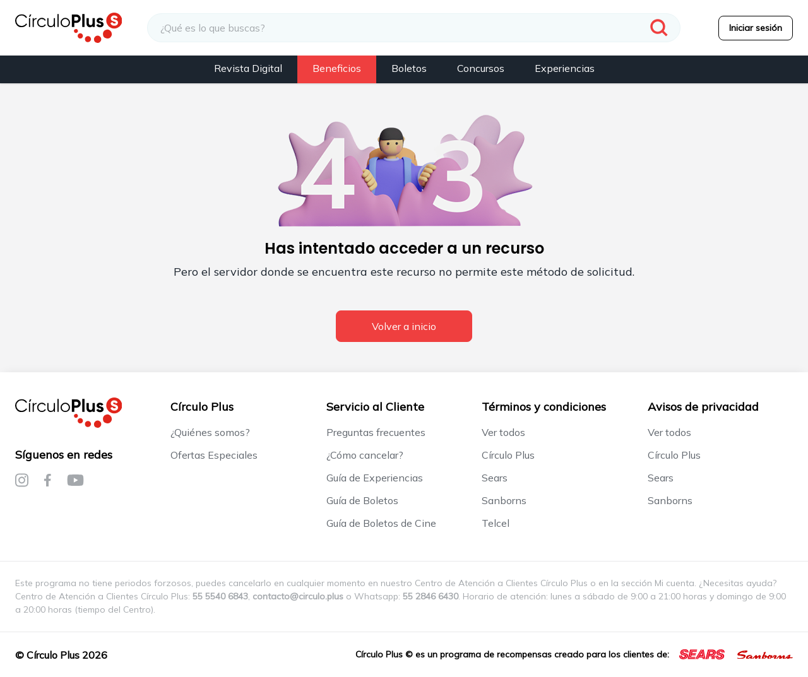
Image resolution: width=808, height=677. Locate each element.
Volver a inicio (404, 326)
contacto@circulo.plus (297, 596)
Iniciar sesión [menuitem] (755, 27)
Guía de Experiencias (374, 477)
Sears (495, 477)
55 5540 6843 (220, 596)
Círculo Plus (508, 455)
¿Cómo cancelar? (364, 455)
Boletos (409, 68)
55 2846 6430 (430, 596)
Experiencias (565, 68)
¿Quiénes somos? (210, 432)
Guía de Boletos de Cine (381, 523)
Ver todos (503, 432)
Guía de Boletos (362, 500)
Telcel (495, 523)
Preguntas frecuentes (375, 432)
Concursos (480, 68)
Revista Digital (248, 68)
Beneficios (336, 68)
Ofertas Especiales (214, 455)
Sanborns (504, 500)
